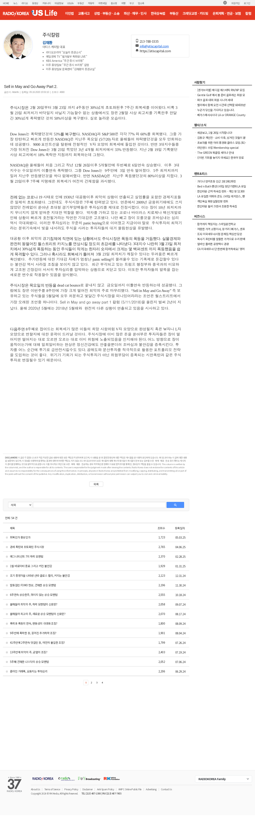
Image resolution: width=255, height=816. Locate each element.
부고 (131, 3)
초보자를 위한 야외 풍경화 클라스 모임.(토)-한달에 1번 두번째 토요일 (221, 145)
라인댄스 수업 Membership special (217, 148)
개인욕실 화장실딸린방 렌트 (212, 201)
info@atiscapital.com (154, 46)
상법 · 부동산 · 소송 (106, 13)
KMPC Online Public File (130, 789)
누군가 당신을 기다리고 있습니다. (215, 110)
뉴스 (15, 3)
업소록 (141, 3)
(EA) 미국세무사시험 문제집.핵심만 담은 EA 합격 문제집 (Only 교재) (219, 236)
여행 (123, 3)
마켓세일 (102, 3)
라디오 (25, 3)
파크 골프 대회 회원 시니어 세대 (215, 100)
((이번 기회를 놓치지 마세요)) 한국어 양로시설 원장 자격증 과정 (220, 160)
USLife (70, 3)
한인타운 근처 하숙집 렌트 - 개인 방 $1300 (221, 191)
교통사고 (84, 13)
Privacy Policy (71, 789)
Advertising (151, 789)
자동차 (91, 3)
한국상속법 (158, 13)
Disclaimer (87, 789)
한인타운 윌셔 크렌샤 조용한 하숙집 (217, 206)
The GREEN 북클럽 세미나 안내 (215, 153)
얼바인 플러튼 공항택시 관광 (213, 244)
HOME (6, 3)
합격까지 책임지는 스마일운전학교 (216, 224)
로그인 (247, 3)
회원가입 (235, 3)
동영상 (35, 3)
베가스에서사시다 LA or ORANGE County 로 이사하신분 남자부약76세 (221, 117)
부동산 (80, 3)
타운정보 (59, 3)
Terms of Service (52, 789)
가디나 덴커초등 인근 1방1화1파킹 (216, 181)
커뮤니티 (46, 3)
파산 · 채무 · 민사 (135, 13)
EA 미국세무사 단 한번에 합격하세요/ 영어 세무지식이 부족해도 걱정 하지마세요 (221, 251)
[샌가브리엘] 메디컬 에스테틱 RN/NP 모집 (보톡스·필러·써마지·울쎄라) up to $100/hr (221, 92)
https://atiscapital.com (155, 50)
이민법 (69, 13)
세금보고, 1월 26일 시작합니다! (214, 133)
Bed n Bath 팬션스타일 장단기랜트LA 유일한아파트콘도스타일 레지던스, (221, 188)
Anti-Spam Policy (105, 789)
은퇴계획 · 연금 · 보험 (227, 13)
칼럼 (248, 13)
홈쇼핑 (114, 3)
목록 (96, 484)
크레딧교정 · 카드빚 (195, 13)
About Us (35, 789)
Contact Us (166, 789)
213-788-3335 (149, 41)
